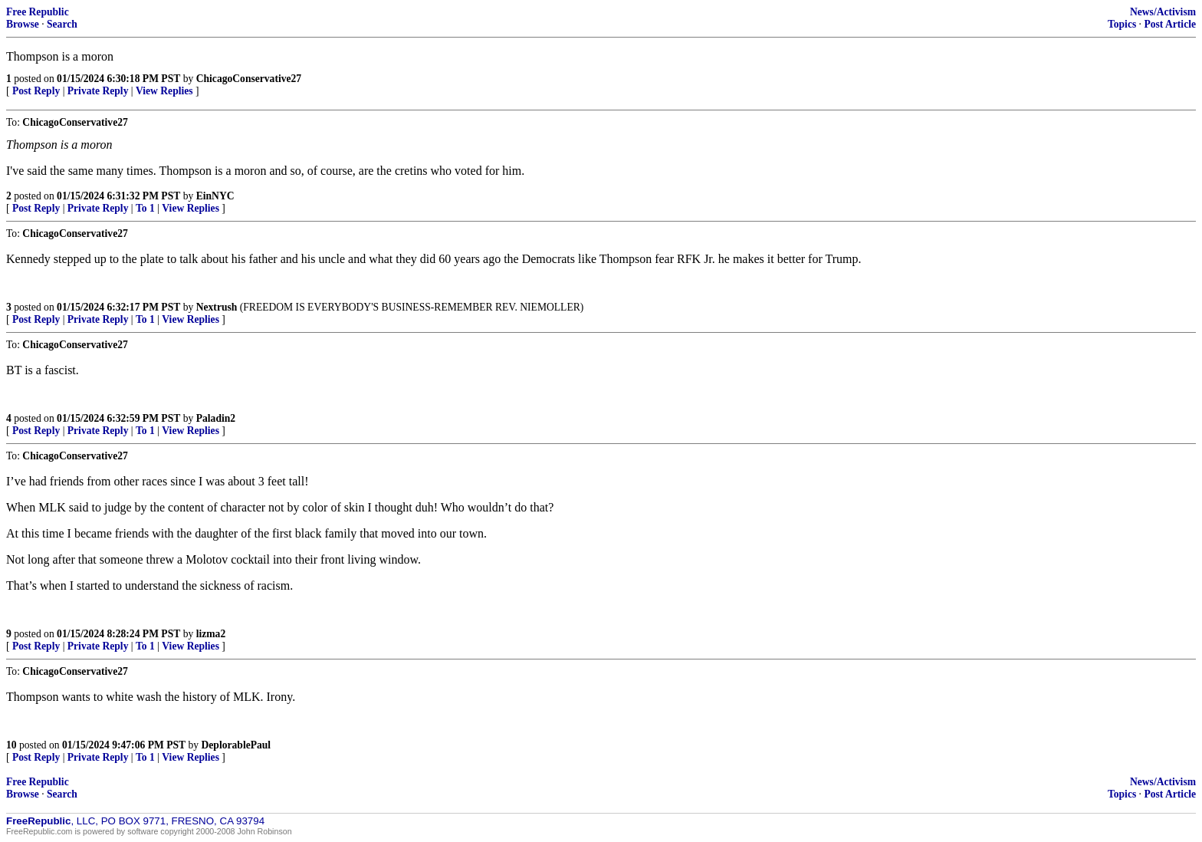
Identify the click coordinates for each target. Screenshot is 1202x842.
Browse (22, 24)
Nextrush (217, 307)
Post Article (1170, 24)
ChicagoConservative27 (248, 78)
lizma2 (211, 634)
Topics (1122, 24)
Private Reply (98, 91)
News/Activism (1163, 12)
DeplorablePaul (236, 745)
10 (11, 745)
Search (62, 24)
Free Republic (37, 12)
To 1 (145, 208)
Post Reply (36, 91)
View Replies (164, 91)
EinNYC (215, 196)
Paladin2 (215, 418)
